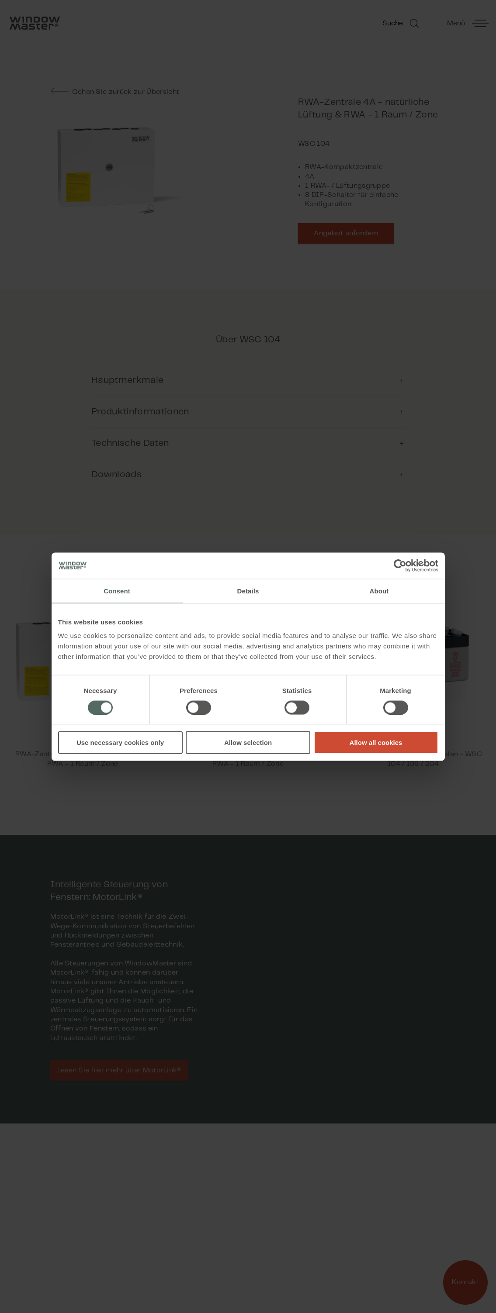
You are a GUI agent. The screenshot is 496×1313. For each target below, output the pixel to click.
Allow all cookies (376, 742)
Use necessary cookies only (120, 742)
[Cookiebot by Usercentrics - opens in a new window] (400, 565)
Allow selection (248, 742)
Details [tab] (248, 590)
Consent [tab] (117, 590)
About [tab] (379, 590)
